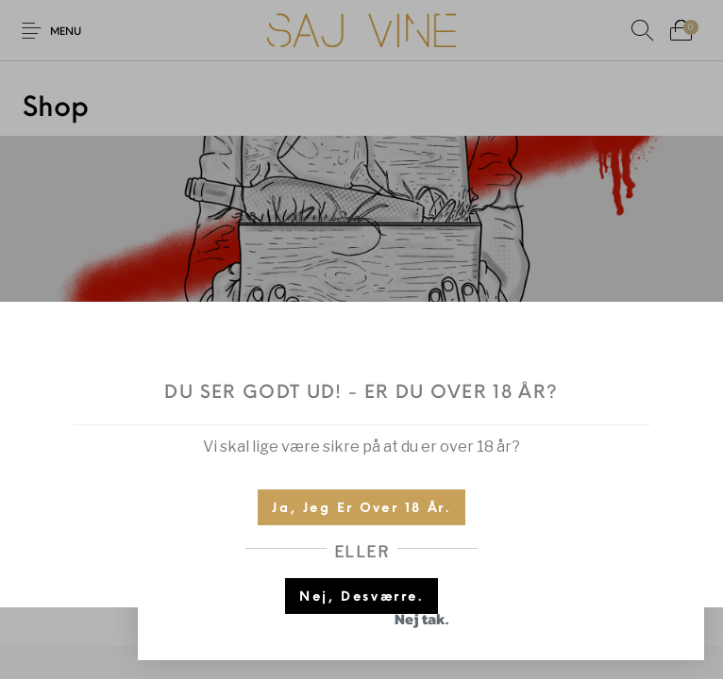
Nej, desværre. (361, 597)
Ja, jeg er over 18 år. (361, 509)
